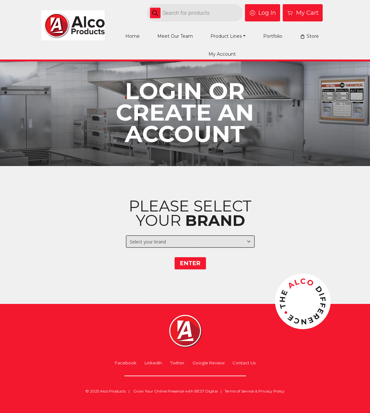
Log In (262, 12)
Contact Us (244, 363)
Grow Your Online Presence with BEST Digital (175, 391)
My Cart (303, 12)
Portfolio (272, 36)
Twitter (177, 363)
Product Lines (226, 36)
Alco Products (113, 391)
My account (222, 54)
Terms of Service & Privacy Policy (254, 391)
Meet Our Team (175, 36)
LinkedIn (153, 363)
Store (313, 36)
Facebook (126, 363)
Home (132, 36)
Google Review (208, 363)
